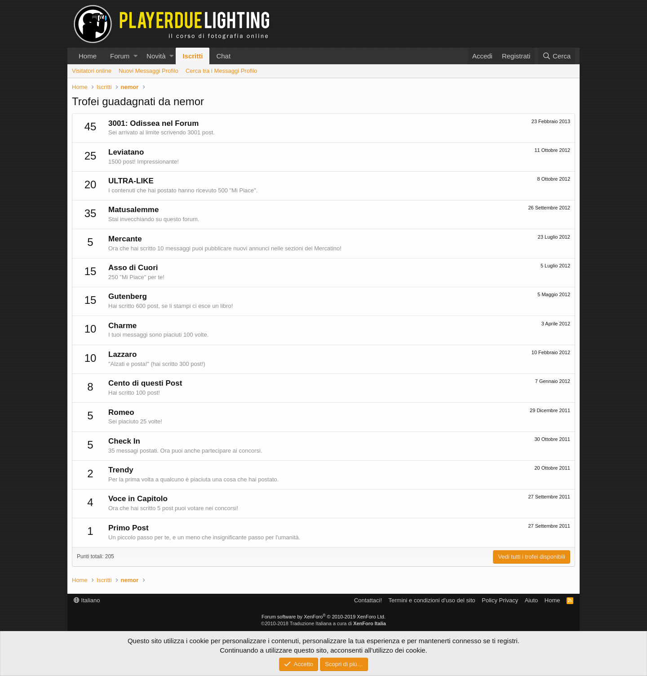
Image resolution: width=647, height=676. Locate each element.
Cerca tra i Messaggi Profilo (221, 70)
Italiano (87, 600)
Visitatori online (91, 70)
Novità (156, 56)
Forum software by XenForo (323, 616)
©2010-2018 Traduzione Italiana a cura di (323, 623)
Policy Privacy (500, 600)
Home (88, 56)
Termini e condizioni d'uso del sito (432, 600)
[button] (135, 56)
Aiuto (531, 600)
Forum (119, 56)
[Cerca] (556, 56)
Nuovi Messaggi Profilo (148, 70)
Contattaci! (368, 600)
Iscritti (192, 56)
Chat (223, 56)
